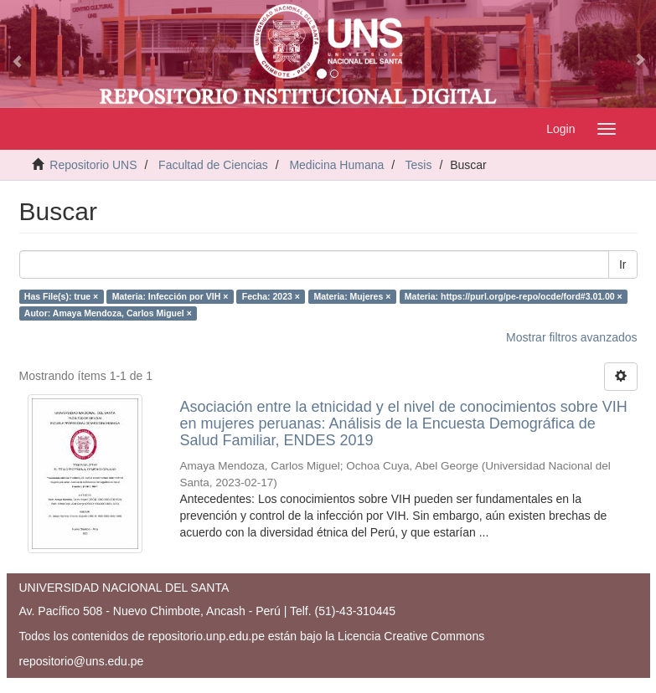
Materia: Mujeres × (351, 296)
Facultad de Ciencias (213, 165)
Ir (623, 264)
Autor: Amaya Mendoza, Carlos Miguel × (108, 313)
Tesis (418, 165)
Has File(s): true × (61, 296)
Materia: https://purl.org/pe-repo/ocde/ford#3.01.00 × (513, 296)
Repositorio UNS (93, 165)
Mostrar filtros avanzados (571, 337)
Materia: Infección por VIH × (170, 296)
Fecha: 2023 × (271, 296)
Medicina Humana (336, 165)
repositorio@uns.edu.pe (81, 661)
